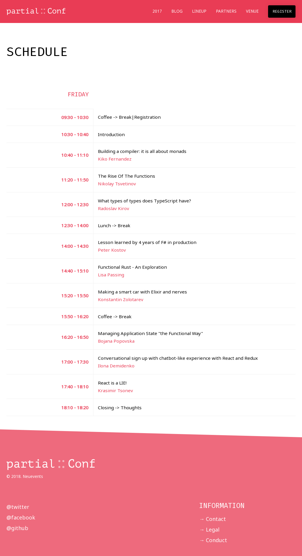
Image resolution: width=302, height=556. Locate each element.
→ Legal (209, 529)
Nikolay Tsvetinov (117, 184)
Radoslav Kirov (113, 208)
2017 (157, 11)
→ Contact (212, 518)
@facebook (20, 517)
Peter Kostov (112, 250)
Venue (252, 11)
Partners (226, 11)
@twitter (17, 506)
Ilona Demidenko (116, 366)
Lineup (199, 11)
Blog (177, 11)
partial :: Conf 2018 (35, 11)
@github (17, 528)
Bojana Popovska (116, 341)
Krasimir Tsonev (115, 390)
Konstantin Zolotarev (120, 299)
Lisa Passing (111, 275)
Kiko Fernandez (115, 159)
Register (282, 11)
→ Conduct (213, 540)
